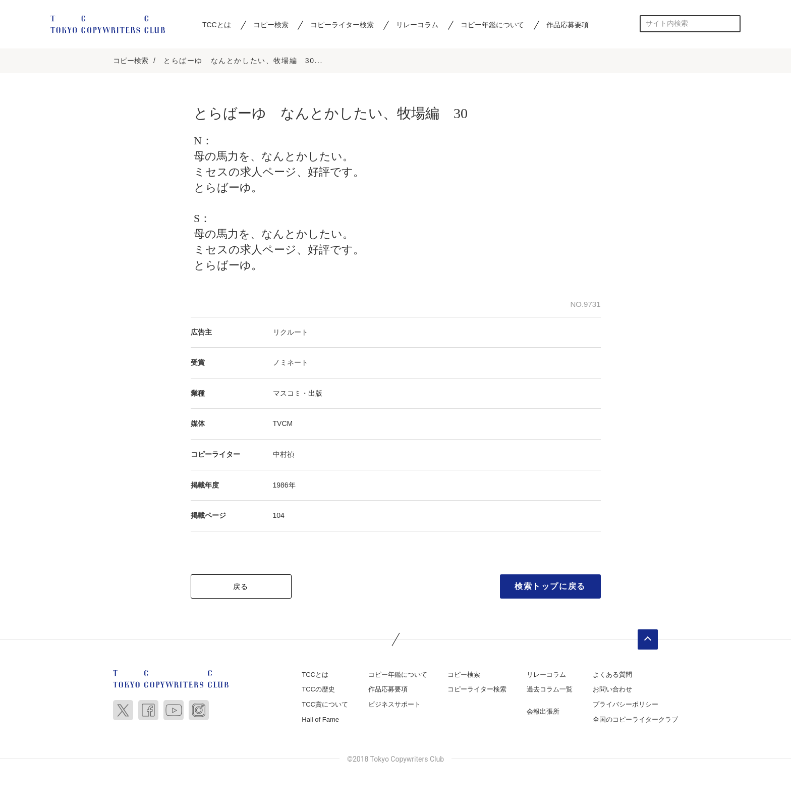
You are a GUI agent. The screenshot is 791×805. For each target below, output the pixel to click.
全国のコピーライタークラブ (635, 719)
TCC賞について (325, 704)
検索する (732, 23)
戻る (241, 586)
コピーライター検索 (342, 25)
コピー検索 (271, 25)
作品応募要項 (567, 25)
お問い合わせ (612, 689)
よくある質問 (612, 674)
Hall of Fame (320, 719)
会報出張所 (543, 711)
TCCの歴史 (318, 689)
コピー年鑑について (492, 25)
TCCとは (216, 25)
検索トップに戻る (550, 586)
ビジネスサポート (394, 704)
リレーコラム (417, 25)
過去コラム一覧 (550, 689)
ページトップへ (648, 639)
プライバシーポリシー (625, 704)
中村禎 (283, 454)
